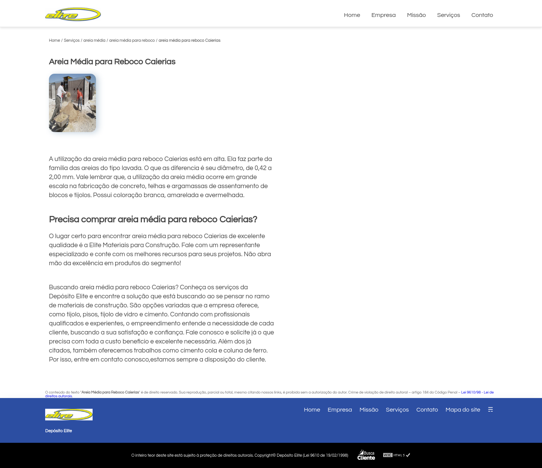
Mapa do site (463, 410)
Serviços (448, 15)
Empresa (383, 15)
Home (352, 15)
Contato (482, 15)
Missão (416, 15)
